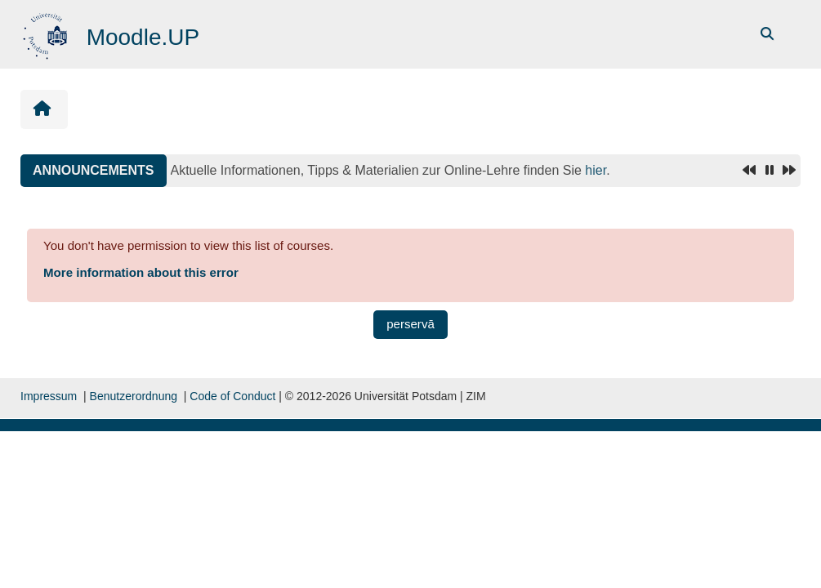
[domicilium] (47, 33)
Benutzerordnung (133, 396)
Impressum (48, 396)
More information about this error (141, 272)
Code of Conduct (232, 396)
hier (595, 170)
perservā (410, 324)
